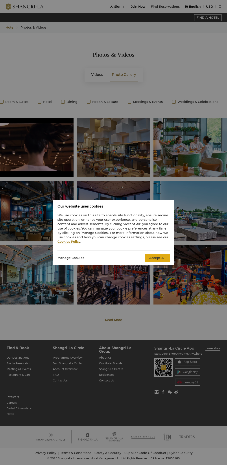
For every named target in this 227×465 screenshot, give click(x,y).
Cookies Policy (68, 242)
